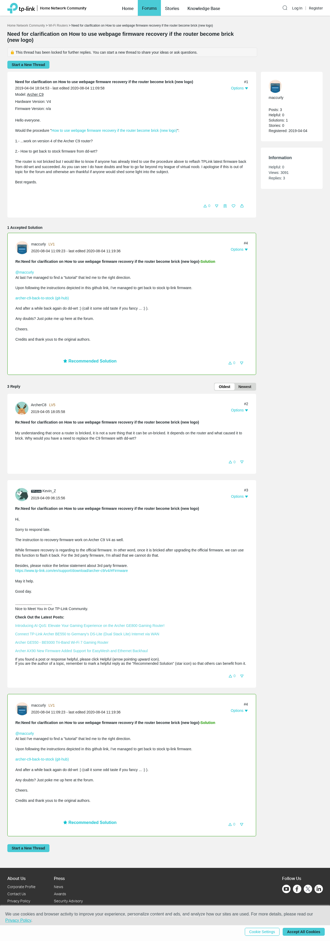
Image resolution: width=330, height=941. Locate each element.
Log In (297, 8)
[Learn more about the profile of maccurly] (23, 247)
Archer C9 (35, 94)
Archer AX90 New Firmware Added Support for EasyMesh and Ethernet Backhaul (81, 651)
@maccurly (25, 272)
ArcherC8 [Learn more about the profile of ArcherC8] (39, 405)
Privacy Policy (18, 901)
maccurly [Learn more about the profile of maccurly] (38, 244)
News (58, 886)
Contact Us (16, 894)
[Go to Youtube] (286, 889)
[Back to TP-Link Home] (21, 8)
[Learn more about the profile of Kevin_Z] (23, 494)
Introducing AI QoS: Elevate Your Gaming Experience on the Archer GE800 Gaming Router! (90, 625)
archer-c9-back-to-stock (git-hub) (42, 298)
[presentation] (22, 247)
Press (59, 878)
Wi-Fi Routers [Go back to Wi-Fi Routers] (59, 25)
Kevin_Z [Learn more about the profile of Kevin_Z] (49, 491)
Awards (60, 894)
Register (316, 8)
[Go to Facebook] (297, 889)
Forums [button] (149, 8)
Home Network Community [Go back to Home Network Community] (26, 25)
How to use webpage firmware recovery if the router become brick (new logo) (114, 130)
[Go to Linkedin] (318, 889)
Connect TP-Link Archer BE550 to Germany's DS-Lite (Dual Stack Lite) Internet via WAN (87, 634)
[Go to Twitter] (308, 889)
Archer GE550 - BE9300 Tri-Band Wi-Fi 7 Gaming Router (62, 642)
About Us (16, 878)
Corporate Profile (21, 886)
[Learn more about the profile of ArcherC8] (23, 408)
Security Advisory (68, 901)
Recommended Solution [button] (90, 361)
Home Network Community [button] (63, 8)
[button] (128, 8)
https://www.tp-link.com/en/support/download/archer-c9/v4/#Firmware (71, 570)
